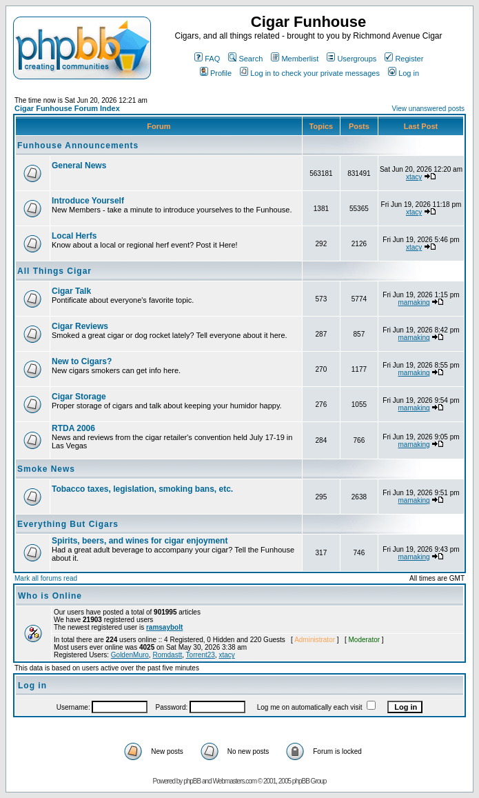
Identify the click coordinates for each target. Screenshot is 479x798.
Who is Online (50, 596)
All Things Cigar (54, 271)
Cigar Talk (71, 291)
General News (79, 165)
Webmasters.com (234, 781)
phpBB (192, 781)
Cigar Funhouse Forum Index (67, 108)
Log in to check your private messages (310, 73)
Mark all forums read (45, 578)
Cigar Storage (79, 396)
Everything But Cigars (68, 524)
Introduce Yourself (88, 201)
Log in (403, 73)
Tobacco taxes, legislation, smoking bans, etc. (142, 489)
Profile (216, 73)
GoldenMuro (130, 655)
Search (245, 58)
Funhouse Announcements (78, 145)
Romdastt (167, 655)
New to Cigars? (82, 361)
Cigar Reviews (80, 326)
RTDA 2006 (73, 428)
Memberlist (294, 58)
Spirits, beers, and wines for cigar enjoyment (139, 541)
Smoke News (46, 469)
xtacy (414, 177)
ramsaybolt (164, 627)
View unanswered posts (428, 108)
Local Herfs (74, 236)
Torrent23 (200, 655)
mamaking (413, 302)
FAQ (207, 58)
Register (404, 58)
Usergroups (351, 58)
